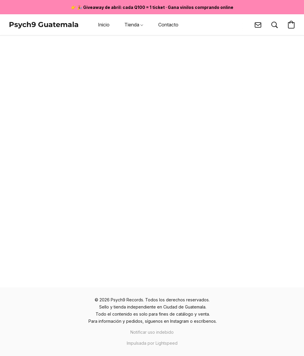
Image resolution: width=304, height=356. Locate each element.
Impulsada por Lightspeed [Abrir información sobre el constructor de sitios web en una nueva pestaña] (152, 343)
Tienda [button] (133, 25)
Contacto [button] (168, 25)
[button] (44, 24)
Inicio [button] (104, 25)
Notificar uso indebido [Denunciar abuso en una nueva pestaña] (152, 332)
